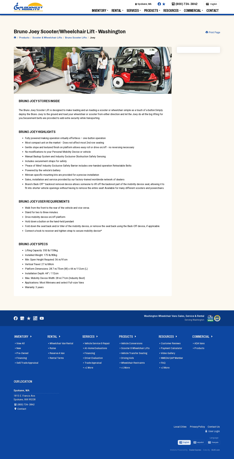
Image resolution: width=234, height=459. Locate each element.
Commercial (192, 12)
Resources (171, 12)
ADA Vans (199, 342)
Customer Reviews (171, 342)
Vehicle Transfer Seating (134, 352)
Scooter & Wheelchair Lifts (135, 347)
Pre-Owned (22, 352)
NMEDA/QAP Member (172, 357)
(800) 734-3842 (185, 5)
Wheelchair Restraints (133, 362)
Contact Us (214, 425)
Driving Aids (127, 357)
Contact (212, 12)
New (18, 347)
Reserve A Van (57, 352)
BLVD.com (216, 449)
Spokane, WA (144, 5)
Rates (53, 347)
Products (151, 12)
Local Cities (180, 425)
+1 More (89, 366)
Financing (21, 357)
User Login (212, 430)
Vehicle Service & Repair (97, 342)
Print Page (213, 32)
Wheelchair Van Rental (61, 342)
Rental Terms (57, 357)
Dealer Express (195, 449)
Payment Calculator (171, 347)
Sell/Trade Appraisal (27, 362)
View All (20, 342)
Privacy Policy (197, 425)
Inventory (99, 12)
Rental (116, 12)
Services (133, 12)
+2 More (165, 366)
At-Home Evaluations (96, 347)
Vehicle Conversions (131, 342)
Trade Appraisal (93, 362)
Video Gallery (168, 352)
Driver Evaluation (94, 357)
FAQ (163, 362)
